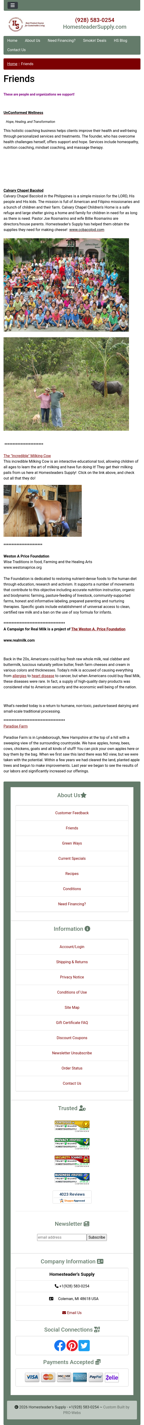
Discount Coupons (72, 1038)
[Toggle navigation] (13, 5)
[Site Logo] (26, 24)
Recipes (71, 873)
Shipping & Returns (72, 962)
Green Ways (72, 843)
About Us (32, 40)
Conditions (72, 889)
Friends (72, 828)
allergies (19, 676)
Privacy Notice (72, 977)
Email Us (72, 1313)
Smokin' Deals (94, 40)
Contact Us (16, 50)
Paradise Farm (16, 726)
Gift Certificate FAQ (72, 1022)
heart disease (43, 676)
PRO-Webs (72, 1413)
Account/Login (72, 947)
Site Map (72, 1007)
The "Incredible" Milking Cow (27, 456)
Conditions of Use (72, 992)
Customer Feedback (72, 813)
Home (12, 40)
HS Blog (120, 40)
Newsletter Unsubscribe (72, 1053)
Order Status (72, 1068)
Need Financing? (61, 40)
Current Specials (72, 858)
